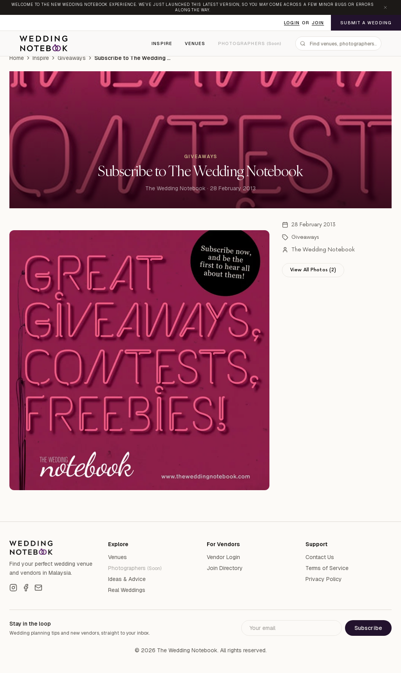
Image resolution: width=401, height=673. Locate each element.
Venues (195, 43)
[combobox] (338, 43)
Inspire (162, 43)
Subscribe (368, 628)
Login (292, 22)
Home (16, 57)
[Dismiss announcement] (385, 7)
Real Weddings (126, 590)
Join (318, 22)
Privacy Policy (323, 579)
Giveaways (72, 57)
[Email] (38, 588)
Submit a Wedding (366, 22)
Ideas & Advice (127, 579)
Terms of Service (327, 568)
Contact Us (319, 557)
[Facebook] (26, 588)
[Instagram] (13, 588)
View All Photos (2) (313, 270)
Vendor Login (223, 557)
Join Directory (225, 568)
